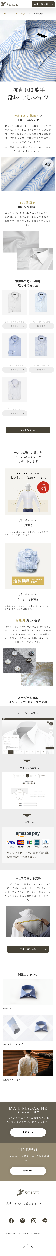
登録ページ (28, 1132)
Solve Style (20, 14)
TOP (5, 14)
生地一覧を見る (42, 4)
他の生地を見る (28, 429)
